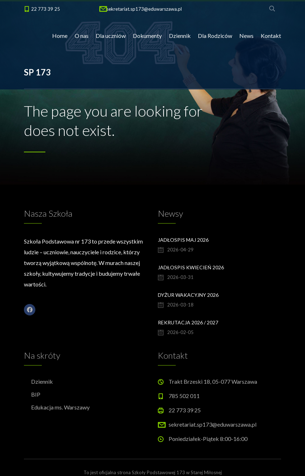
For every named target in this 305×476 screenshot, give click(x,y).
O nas (82, 35)
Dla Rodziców (215, 35)
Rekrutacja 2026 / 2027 (188, 322)
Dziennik (180, 35)
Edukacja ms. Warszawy (60, 407)
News (246, 35)
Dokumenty (147, 35)
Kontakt (271, 35)
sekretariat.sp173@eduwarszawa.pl (144, 9)
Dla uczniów (111, 35)
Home (60, 35)
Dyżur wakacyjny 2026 (188, 295)
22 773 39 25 (45, 9)
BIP (35, 394)
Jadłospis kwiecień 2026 (191, 267)
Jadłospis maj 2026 (183, 240)
